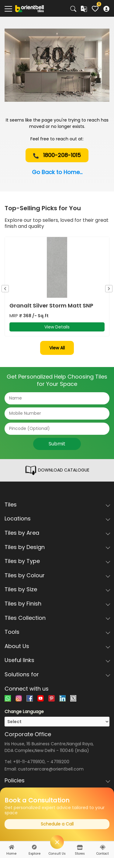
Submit (57, 443)
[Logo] (29, 8)
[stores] (79, 847)
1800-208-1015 (57, 155)
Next (108, 288)
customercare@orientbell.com (51, 769)
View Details (57, 327)
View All (57, 348)
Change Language (24, 712)
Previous (5, 288)
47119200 (59, 762)
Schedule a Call (57, 824)
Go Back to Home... (57, 172)
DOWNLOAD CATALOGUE (57, 470)
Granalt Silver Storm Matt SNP (51, 305)
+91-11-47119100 (29, 762)
